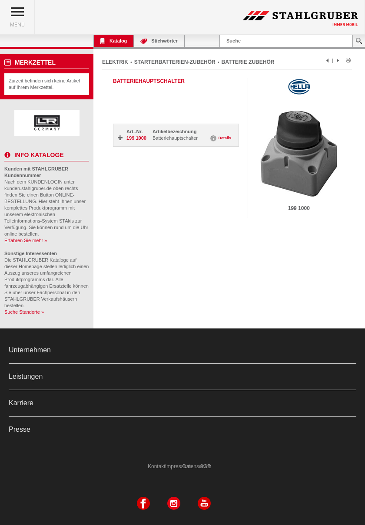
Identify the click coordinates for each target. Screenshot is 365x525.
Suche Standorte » (24, 312)
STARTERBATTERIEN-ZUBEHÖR (175, 62)
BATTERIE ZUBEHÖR (248, 62)
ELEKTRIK (115, 62)
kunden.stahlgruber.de (28, 188)
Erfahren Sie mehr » (25, 240)
